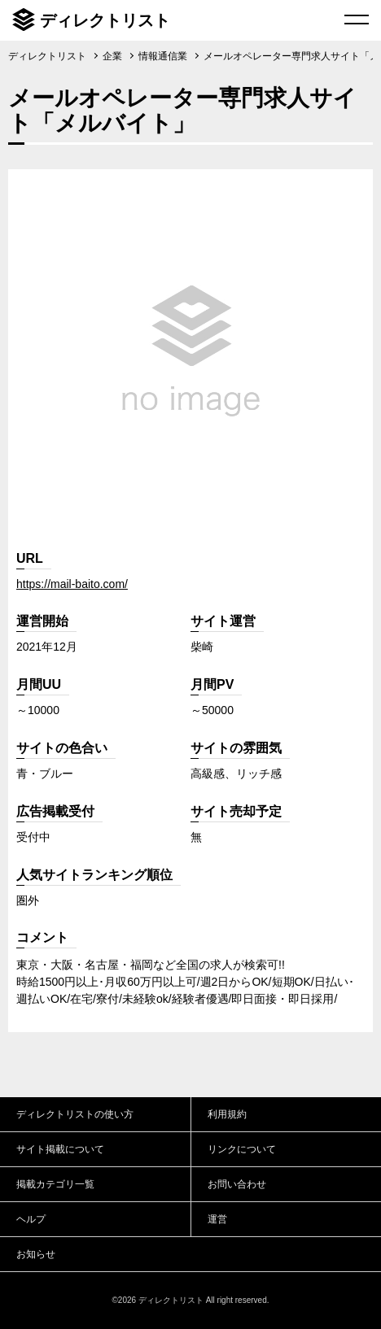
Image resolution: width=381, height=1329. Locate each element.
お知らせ (35, 1254)
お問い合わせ (237, 1184)
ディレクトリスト (105, 20)
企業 (112, 56)
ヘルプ (31, 1219)
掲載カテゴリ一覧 (55, 1184)
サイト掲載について (60, 1149)
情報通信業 (162, 56)
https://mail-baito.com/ (72, 583)
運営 (217, 1219)
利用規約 (227, 1114)
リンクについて (242, 1149)
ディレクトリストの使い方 (75, 1114)
